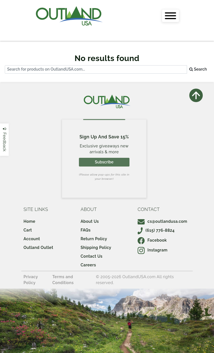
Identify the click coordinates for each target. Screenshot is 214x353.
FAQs (86, 230)
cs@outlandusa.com (162, 221)
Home (29, 221)
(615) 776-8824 (156, 230)
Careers (88, 265)
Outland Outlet (38, 247)
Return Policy (94, 239)
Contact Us (92, 256)
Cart (28, 230)
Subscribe (104, 162)
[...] (96, 69)
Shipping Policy (96, 247)
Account (32, 239)
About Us (90, 221)
